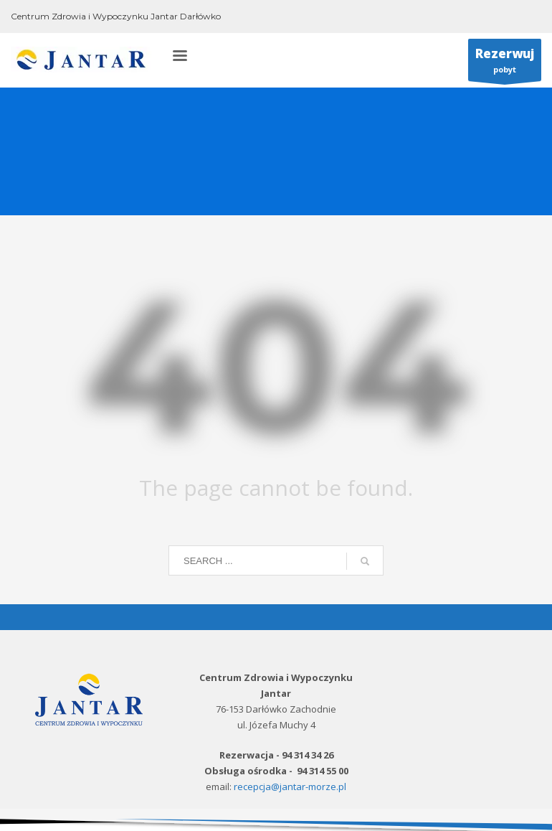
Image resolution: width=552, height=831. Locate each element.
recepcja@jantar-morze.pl (290, 786)
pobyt (504, 63)
